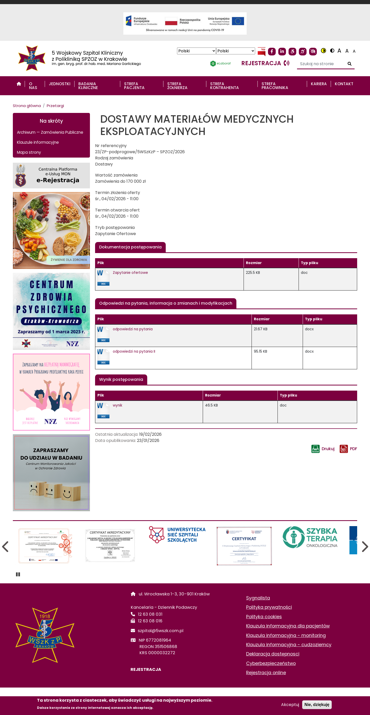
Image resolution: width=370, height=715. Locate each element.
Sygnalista (258, 598)
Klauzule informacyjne (38, 142)
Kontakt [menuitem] (344, 83)
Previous (6, 546)
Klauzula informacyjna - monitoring (286, 635)
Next (364, 546)
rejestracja (265, 63)
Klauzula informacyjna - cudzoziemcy (288, 645)
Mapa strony (29, 152)
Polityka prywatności (269, 607)
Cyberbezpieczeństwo (271, 663)
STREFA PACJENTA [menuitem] (134, 85)
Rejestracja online (266, 673)
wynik (117, 405)
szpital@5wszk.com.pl (160, 631)
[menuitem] (19, 83)
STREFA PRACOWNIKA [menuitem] (275, 85)
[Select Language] (196, 50)
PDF (353, 449)
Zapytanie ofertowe (130, 272)
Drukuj (328, 449)
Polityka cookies (264, 617)
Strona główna (27, 105)
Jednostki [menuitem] (59, 83)
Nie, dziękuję (316, 704)
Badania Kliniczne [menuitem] (88, 85)
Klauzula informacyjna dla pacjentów (288, 626)
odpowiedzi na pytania (133, 329)
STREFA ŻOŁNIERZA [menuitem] (177, 85)
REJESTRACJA (146, 669)
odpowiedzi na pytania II (134, 351)
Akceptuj (290, 705)
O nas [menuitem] (33, 85)
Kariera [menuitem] (319, 83)
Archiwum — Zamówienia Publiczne (50, 132)
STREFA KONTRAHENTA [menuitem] (224, 85)
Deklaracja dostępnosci (272, 654)
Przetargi (55, 105)
